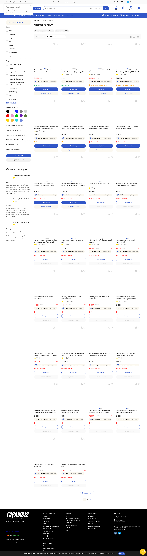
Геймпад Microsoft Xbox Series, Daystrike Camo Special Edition (126, 298)
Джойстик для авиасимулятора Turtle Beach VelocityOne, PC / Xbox (72, 128)
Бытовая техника (48, 538)
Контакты (28, 2)
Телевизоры (47, 533)
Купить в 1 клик (46, 93)
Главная (36, 21)
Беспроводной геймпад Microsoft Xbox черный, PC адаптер (100, 354)
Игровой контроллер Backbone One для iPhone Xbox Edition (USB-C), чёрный (46, 128)
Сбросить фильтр (18, 160)
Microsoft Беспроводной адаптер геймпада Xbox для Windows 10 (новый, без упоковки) (45, 411)
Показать (17, 155)
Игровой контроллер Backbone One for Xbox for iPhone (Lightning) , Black (73, 71)
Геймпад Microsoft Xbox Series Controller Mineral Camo (44, 71)
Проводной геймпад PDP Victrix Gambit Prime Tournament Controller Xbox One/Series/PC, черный (73, 184)
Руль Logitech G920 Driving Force (99, 183)
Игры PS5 (22, 15)
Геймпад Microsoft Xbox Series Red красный (100, 241)
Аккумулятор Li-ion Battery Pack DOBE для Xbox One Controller (126, 184)
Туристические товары (50, 546)
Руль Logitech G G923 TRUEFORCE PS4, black (27, 199)
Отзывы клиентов (71, 525)
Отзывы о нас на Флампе (12, 531)
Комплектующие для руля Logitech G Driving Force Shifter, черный (45, 241)
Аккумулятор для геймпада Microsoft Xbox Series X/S (70, 411)
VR (67, 15)
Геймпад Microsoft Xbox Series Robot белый (126, 241)
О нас (21, 2)
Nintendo (57, 15)
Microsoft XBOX (47, 519)
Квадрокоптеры (48, 531)
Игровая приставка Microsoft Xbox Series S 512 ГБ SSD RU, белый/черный (72, 354)
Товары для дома (48, 548)
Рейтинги (69, 522)
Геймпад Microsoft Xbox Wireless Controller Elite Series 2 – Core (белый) (99, 411)
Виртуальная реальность (51, 526)
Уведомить (101, 202)
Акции (55, 2)
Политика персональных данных (15, 539)
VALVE (45, 523)
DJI (63, 15)
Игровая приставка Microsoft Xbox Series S (72, 241)
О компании (92, 519)
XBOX (49, 15)
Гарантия (49, 2)
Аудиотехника (47, 543)
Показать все (87, 493)
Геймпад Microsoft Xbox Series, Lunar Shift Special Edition (126, 411)
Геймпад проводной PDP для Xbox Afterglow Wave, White (127, 128)
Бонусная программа (64, 2)
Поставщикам (92, 528)
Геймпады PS (40, 15)
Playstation (46, 516)
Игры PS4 (30, 15)
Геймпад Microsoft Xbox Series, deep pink (73, 465)
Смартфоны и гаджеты (50, 536)
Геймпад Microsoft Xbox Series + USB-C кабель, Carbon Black (126, 354)
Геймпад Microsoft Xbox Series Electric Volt (99, 298)
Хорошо (121, 553)
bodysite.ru (17, 542)
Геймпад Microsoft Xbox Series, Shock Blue (44, 298)
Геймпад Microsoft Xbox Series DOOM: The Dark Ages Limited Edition (44, 184)
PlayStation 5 (12, 15)
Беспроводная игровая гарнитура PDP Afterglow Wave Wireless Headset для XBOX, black (100, 128)
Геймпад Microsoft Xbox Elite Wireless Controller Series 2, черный (45, 354)
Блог (67, 530)
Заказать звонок (135, 2)
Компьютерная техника (50, 541)
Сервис (68, 527)
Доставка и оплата (38, 2)
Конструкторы (47, 528)
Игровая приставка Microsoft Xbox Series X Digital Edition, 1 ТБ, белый (127, 71)
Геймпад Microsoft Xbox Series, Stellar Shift (44, 465)
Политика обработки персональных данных (73, 519)
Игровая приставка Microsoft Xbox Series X (100, 71)
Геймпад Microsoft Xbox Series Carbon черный (71, 298)
